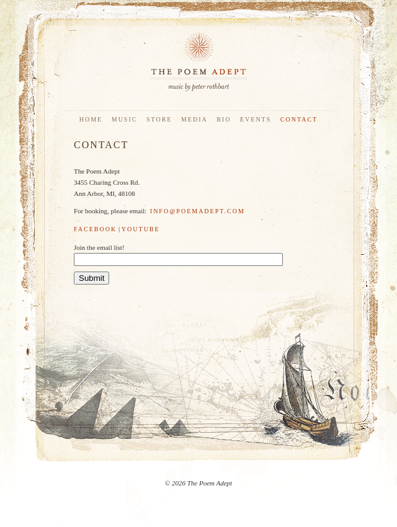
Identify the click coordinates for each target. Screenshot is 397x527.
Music (125, 119)
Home (90, 119)
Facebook (95, 229)
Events (255, 119)
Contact (299, 119)
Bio (223, 119)
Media (194, 119)
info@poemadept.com (197, 211)
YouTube (141, 229)
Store (159, 119)
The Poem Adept (198, 62)
